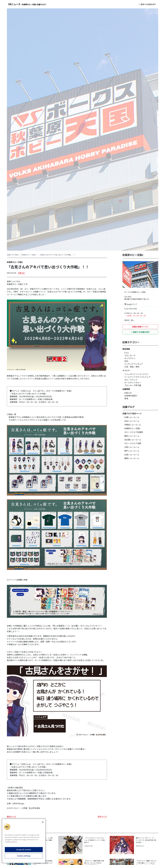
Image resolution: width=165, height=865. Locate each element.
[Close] (42, 822)
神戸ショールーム (131, 450)
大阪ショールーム (131, 447)
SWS (126, 361)
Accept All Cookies (23, 849)
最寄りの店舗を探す (140, 332)
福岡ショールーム (131, 458)
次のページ (102, 816)
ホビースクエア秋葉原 (133, 432)
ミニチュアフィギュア (133, 363)
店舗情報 (126, 389)
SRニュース (27, 4)
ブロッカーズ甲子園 (132, 385)
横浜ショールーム (131, 435)
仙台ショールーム (131, 420)
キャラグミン (130, 358)
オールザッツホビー (132, 382)
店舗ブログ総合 (13, 254)
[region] (24, 841)
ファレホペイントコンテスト (136, 374)
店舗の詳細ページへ (140, 326)
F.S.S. (126, 352)
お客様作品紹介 (130, 395)
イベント (126, 370)
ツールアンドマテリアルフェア (137, 376)
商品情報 (126, 348)
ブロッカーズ (129, 355)
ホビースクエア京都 (132, 443)
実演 (126, 398)
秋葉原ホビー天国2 (28, 254)
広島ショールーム (131, 454)
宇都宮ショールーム (132, 424)
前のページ (11, 816)
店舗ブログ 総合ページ (132, 413)
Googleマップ (130, 304)
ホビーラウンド (130, 379)
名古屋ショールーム (132, 439)
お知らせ (21, 273)
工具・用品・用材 (131, 366)
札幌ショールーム (131, 417)
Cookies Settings (24, 856)
